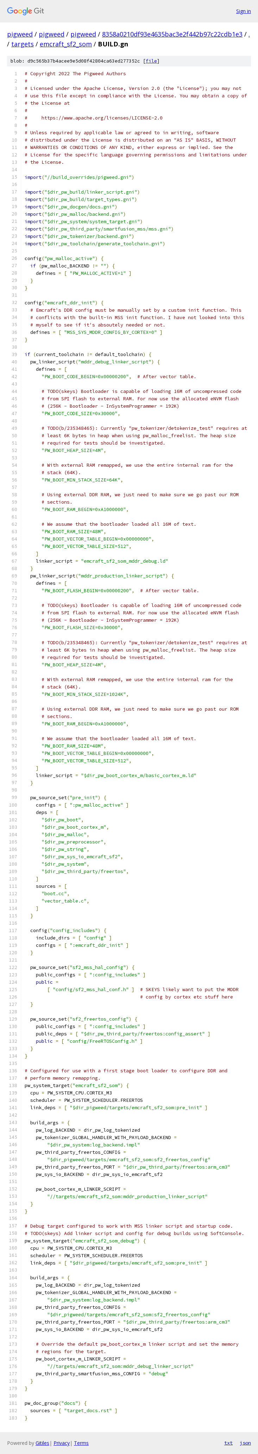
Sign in (243, 11)
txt (228, 1443)
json (245, 1443)
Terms (81, 1443)
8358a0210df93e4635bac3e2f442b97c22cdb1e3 (172, 34)
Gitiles (42, 1443)
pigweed (20, 34)
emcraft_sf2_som (66, 44)
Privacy (62, 1443)
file (151, 61)
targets (22, 44)
